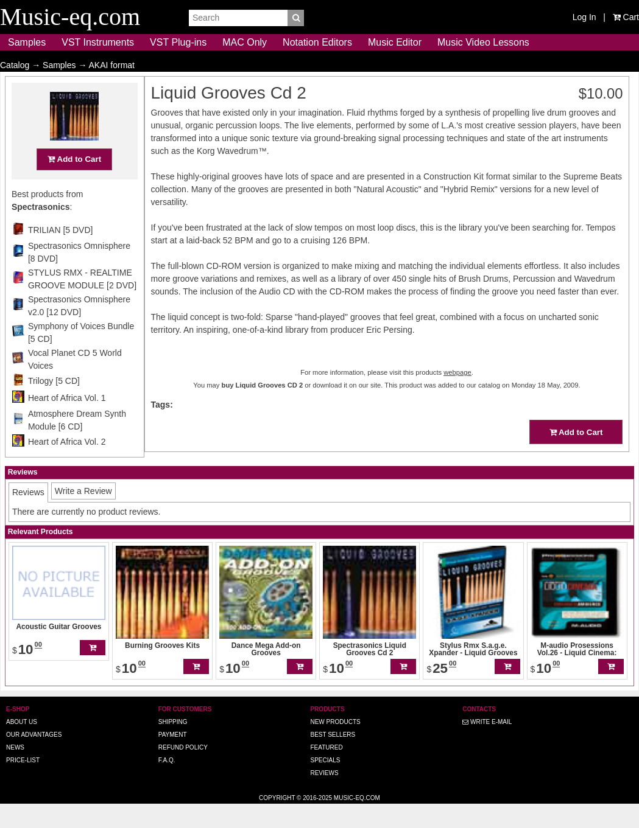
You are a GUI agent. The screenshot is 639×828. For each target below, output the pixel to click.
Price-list (23, 784)
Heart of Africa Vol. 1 (67, 421)
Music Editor (395, 42)
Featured (326, 771)
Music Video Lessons (483, 42)
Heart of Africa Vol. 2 (67, 465)
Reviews (324, 796)
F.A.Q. (166, 784)
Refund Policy (183, 771)
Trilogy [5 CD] (54, 404)
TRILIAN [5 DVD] (60, 254)
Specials (325, 784)
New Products (335, 745)
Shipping (173, 745)
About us (21, 745)
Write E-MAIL (487, 745)
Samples (27, 42)
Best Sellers (332, 758)
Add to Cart (74, 182)
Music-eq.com (357, 821)
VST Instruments (98, 42)
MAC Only (244, 42)
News (15, 771)
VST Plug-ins (178, 42)
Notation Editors (317, 42)
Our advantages (34, 758)
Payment (172, 758)
